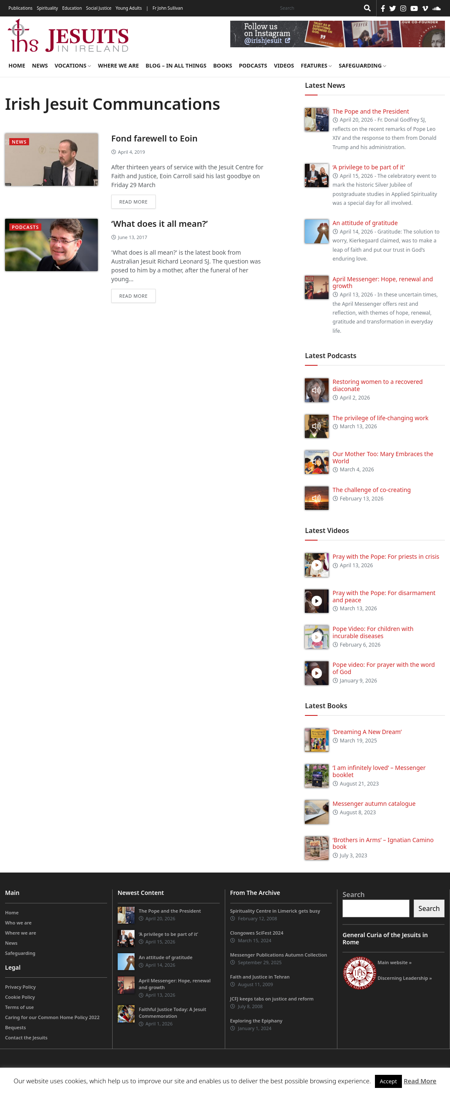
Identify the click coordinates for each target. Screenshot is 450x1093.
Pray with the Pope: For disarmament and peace (384, 596)
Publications (20, 8)
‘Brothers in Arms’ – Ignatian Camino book (383, 843)
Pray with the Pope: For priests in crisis (386, 556)
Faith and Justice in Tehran (260, 976)
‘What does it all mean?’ (159, 223)
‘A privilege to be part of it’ (369, 167)
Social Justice (98, 8)
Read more (133, 201)
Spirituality (47, 8)
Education (72, 8)
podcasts (25, 227)
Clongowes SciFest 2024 (256, 933)
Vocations (72, 65)
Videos (284, 65)
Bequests (15, 1027)
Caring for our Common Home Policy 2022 (52, 1017)
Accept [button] (388, 1081)
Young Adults (129, 8)
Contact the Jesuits (26, 1037)
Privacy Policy (20, 987)
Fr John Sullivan (168, 8)
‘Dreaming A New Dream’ (367, 732)
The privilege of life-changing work (380, 418)
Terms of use (19, 1007)
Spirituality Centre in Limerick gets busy (275, 911)
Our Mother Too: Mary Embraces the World (383, 457)
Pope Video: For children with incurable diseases (373, 632)
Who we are (18, 922)
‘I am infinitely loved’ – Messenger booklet (379, 771)
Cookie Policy (20, 997)
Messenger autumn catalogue (374, 803)
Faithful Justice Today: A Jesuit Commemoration (172, 1012)
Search (353, 894)
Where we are (118, 65)
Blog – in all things (176, 65)
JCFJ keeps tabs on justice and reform (272, 998)
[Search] (317, 8)
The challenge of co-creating (372, 490)
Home (16, 65)
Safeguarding (362, 65)
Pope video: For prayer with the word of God (384, 668)
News (40, 65)
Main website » (394, 962)
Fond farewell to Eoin (154, 138)
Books (222, 65)
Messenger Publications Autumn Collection (278, 955)
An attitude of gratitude (365, 223)
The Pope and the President (371, 111)
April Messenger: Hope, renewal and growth (383, 282)
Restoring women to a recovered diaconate (378, 385)
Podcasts (253, 65)
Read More (420, 1081)
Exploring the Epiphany (256, 1020)
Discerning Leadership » (404, 978)
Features (316, 65)
